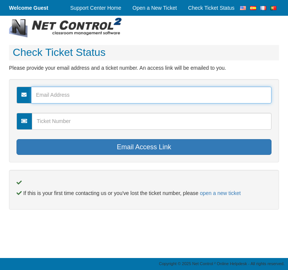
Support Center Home (95, 8)
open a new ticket (220, 193)
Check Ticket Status (211, 8)
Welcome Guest (28, 8)
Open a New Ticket (154, 8)
